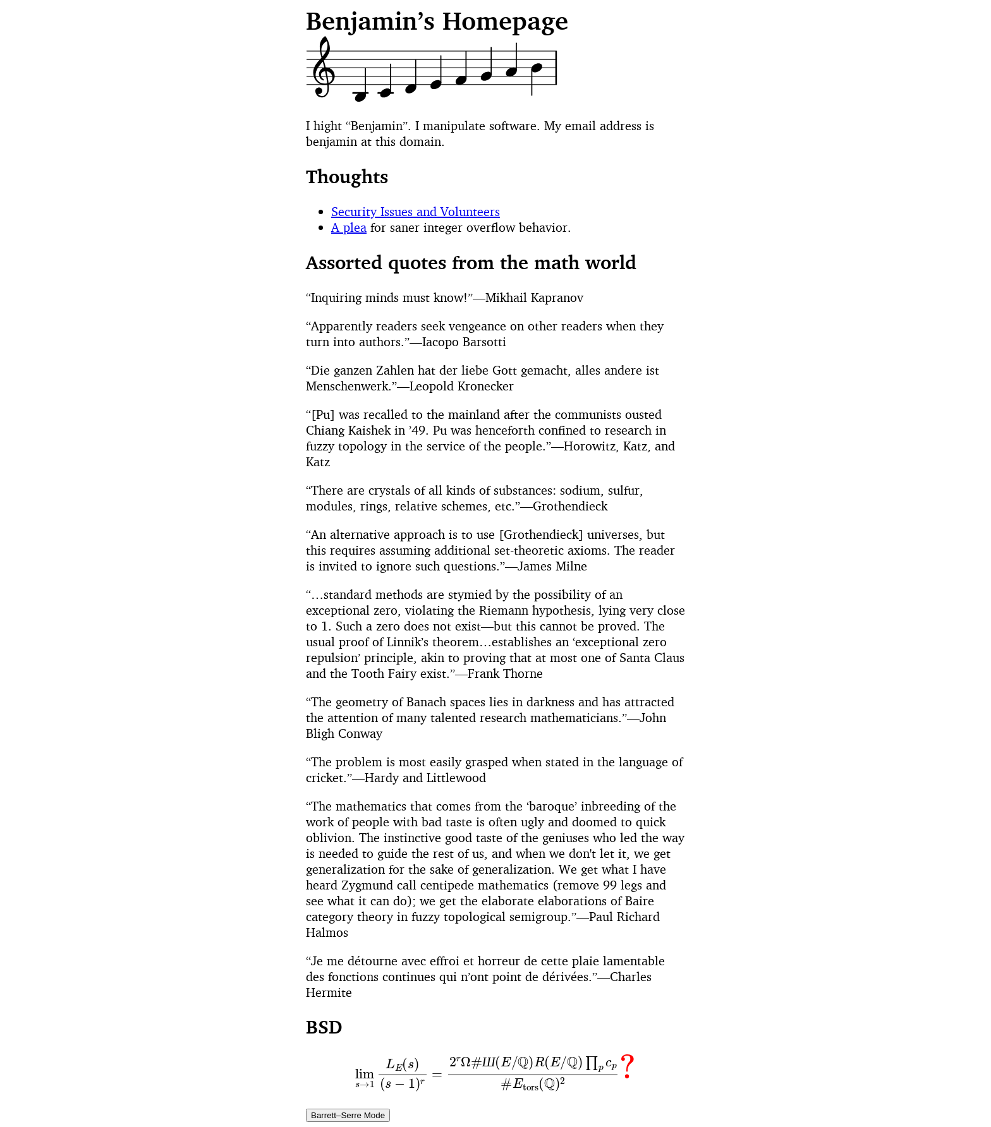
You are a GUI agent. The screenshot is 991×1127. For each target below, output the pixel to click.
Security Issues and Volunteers (415, 211)
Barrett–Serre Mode (348, 1115)
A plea (349, 227)
